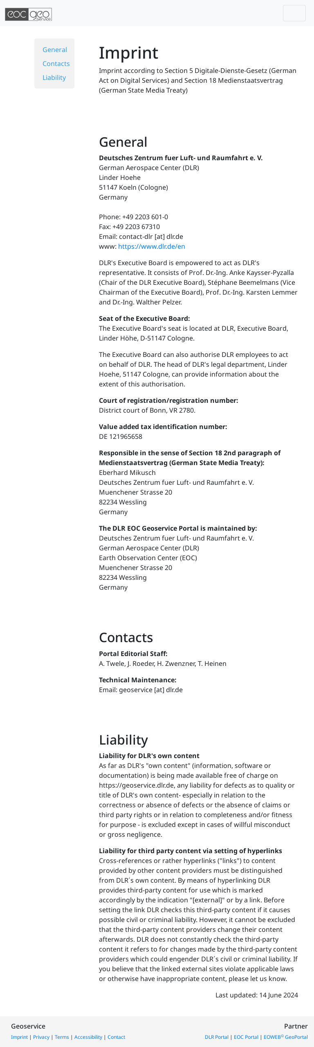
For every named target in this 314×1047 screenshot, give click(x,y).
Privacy (41, 1036)
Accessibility (88, 1036)
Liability (54, 77)
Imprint (19, 1036)
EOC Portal (246, 1036)
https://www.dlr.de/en (151, 246)
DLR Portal (217, 1036)
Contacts (56, 63)
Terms (62, 1036)
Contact (116, 1036)
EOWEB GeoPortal (286, 1036)
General (55, 49)
